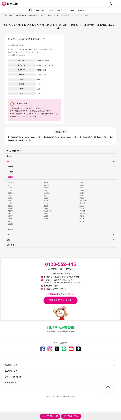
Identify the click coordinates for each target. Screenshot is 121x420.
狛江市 (46, 216)
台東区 (82, 185)
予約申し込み (72, 416)
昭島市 (10, 211)
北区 (9, 185)
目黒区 (82, 195)
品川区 (10, 188)
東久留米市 (47, 211)
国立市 (10, 206)
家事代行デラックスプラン (37, 15)
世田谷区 (11, 182)
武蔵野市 (82, 213)
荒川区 (46, 198)
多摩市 (46, 206)
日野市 (82, 208)
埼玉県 (10, 166)
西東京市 (47, 221)
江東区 (82, 193)
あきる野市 (83, 200)
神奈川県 (11, 229)
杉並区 (82, 190)
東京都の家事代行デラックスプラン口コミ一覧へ (61, 137)
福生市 (10, 219)
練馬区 (10, 198)
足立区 (46, 200)
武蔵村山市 (47, 213)
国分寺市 (82, 203)
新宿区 (46, 190)
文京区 (10, 190)
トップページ (9, 15)
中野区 (82, 182)
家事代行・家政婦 (20, 15)
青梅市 (10, 224)
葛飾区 (82, 198)
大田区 (82, 188)
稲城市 (46, 219)
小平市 (82, 206)
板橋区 (10, 193)
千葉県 (10, 172)
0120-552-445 (51, 416)
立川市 (82, 219)
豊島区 (10, 200)
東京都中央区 (41, 70)
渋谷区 (10, 195)
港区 (45, 195)
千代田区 (47, 185)
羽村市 (10, 221)
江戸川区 (47, 193)
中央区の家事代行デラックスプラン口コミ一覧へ (25, 137)
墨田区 (46, 188)
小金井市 (11, 208)
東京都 (49, 15)
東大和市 (82, 211)
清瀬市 (10, 216)
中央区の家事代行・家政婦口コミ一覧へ (94, 137)
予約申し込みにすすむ (60, 300)
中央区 (56, 15)
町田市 (82, 216)
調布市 (82, 221)
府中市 (46, 208)
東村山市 (11, 213)
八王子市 (47, 203)
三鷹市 (10, 203)
